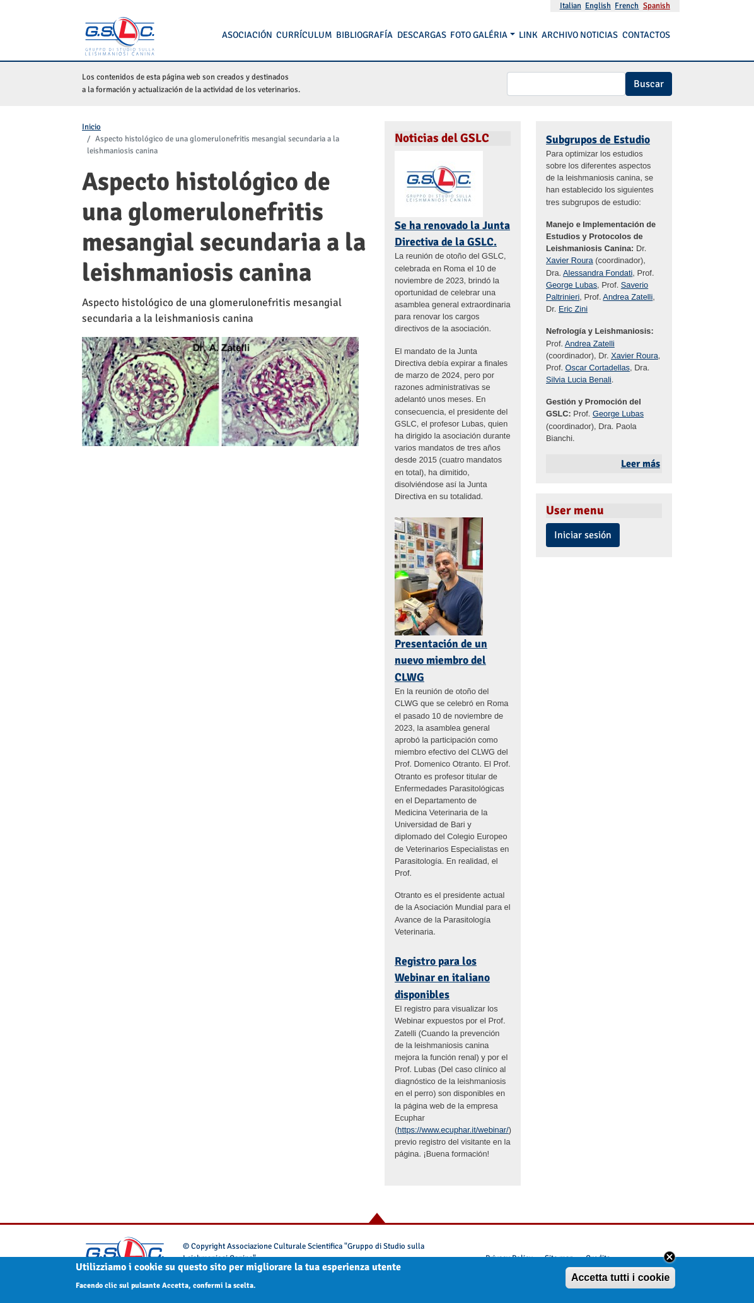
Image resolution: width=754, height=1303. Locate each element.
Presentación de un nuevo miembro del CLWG (441, 660)
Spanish (656, 6)
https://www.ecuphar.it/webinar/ (452, 1130)
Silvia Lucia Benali (579, 379)
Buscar (649, 84)
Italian (570, 6)
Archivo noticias (580, 34)
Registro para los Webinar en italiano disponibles (442, 977)
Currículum (304, 34)
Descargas (421, 34)
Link (528, 34)
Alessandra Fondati (597, 273)
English (598, 6)
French (627, 6)
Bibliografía (364, 34)
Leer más (640, 463)
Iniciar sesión (583, 535)
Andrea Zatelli (627, 297)
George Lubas (571, 285)
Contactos (646, 34)
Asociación (247, 34)
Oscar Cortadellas (598, 367)
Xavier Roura (569, 260)
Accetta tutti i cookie (620, 1278)
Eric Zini (573, 309)
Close (669, 1258)
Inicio (91, 127)
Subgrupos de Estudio (598, 139)
